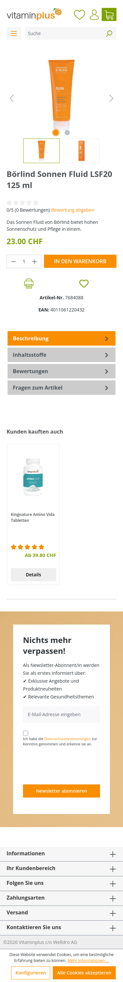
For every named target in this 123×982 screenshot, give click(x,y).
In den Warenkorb (80, 261)
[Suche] (63, 33)
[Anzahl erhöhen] (35, 261)
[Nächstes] (111, 98)
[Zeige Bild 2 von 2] (67, 132)
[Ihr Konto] (94, 15)
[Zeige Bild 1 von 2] (55, 132)
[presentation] (73, 765)
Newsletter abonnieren (61, 791)
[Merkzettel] (79, 14)
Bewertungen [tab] (61, 371)
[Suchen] (108, 33)
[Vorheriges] (11, 98)
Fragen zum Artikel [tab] (61, 387)
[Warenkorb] (109, 14)
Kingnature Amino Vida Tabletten (33, 517)
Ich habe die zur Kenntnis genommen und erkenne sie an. (60, 741)
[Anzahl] (24, 261)
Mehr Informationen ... (88, 960)
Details (33, 574)
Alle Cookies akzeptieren (84, 973)
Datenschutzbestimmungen (67, 738)
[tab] (61, 338)
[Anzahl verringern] (13, 261)
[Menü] (14, 33)
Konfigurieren (30, 973)
